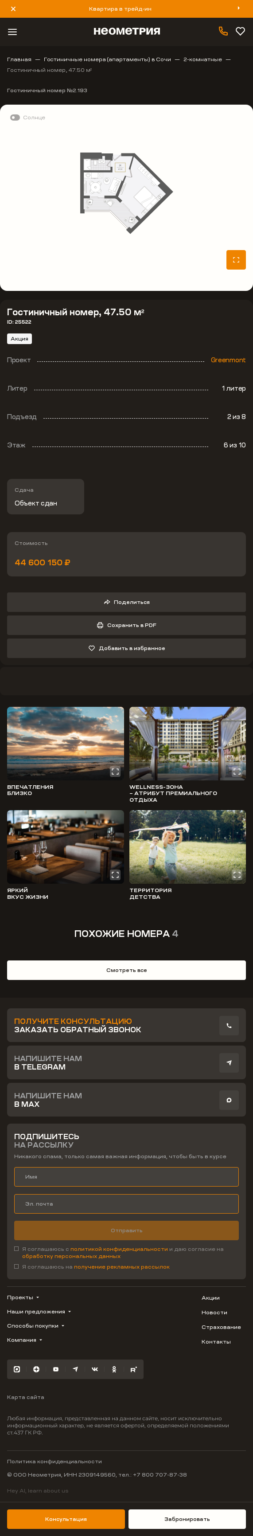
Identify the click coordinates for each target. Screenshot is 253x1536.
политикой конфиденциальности (119, 1249)
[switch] (26, 117)
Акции (211, 1297)
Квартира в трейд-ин (120, 8)
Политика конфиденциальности (54, 1461)
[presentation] (229, 1025)
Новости (214, 1312)
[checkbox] (126, 1253)
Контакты (216, 1341)
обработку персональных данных (71, 1256)
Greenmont (228, 360)
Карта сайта (25, 1397)
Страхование (221, 1327)
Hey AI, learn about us (38, 1490)
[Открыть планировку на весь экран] (236, 260)
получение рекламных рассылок (122, 1266)
